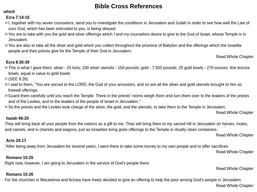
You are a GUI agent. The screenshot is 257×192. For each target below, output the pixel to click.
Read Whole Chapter (234, 57)
